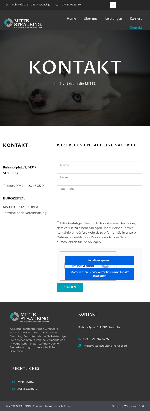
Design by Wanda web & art (128, 406)
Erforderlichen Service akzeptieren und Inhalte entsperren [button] (99, 273)
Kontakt (136, 28)
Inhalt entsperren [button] (99, 260)
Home (71, 19)
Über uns (90, 19)
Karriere (136, 19)
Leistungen (113, 19)
